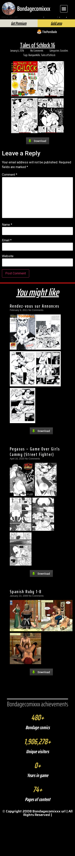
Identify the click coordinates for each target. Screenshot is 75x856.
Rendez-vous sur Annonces (35, 310)
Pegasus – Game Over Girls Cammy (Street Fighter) (35, 456)
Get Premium (18, 28)
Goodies (64, 55)
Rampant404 (34, 60)
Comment (9, 179)
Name (7, 229)
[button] (64, 9)
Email (7, 245)
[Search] (42, 20)
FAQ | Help (60, 20)
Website (8, 261)
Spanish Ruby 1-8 (26, 596)
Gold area (56, 28)
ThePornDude (49, 36)
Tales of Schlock (48, 60)
